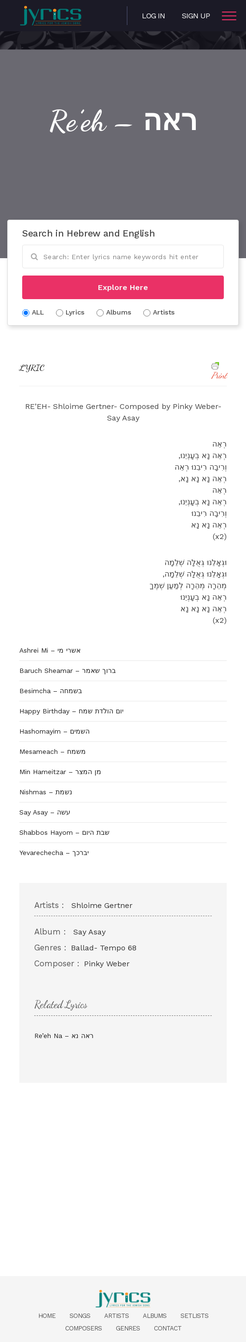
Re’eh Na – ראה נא (64, 1035)
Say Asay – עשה (44, 812)
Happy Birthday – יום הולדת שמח (71, 711)
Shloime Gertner (102, 905)
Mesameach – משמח (52, 751)
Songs (79, 1315)
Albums (154, 1315)
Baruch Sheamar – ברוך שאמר (67, 670)
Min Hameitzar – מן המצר (60, 772)
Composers (83, 1328)
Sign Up (196, 15)
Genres (128, 1328)
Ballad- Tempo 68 (104, 947)
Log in (153, 15)
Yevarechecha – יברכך (54, 852)
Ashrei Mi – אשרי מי (50, 650)
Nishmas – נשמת (45, 792)
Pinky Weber (107, 963)
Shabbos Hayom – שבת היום (64, 832)
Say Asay (89, 931)
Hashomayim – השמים (54, 731)
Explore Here (123, 287)
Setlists (194, 1315)
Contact (167, 1328)
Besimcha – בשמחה (50, 691)
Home (46, 1315)
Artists (116, 1315)
